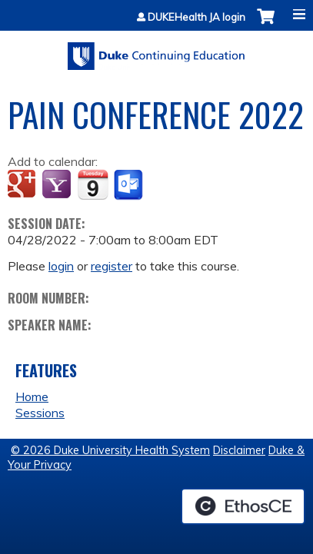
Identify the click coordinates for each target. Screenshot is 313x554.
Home (31, 396)
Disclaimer (239, 450)
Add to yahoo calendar (58, 185)
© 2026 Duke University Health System (110, 450)
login (61, 266)
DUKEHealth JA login (196, 17)
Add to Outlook (129, 185)
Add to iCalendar (92, 184)
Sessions (40, 412)
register (111, 266)
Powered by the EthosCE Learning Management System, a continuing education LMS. (243, 506)
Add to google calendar (23, 185)
